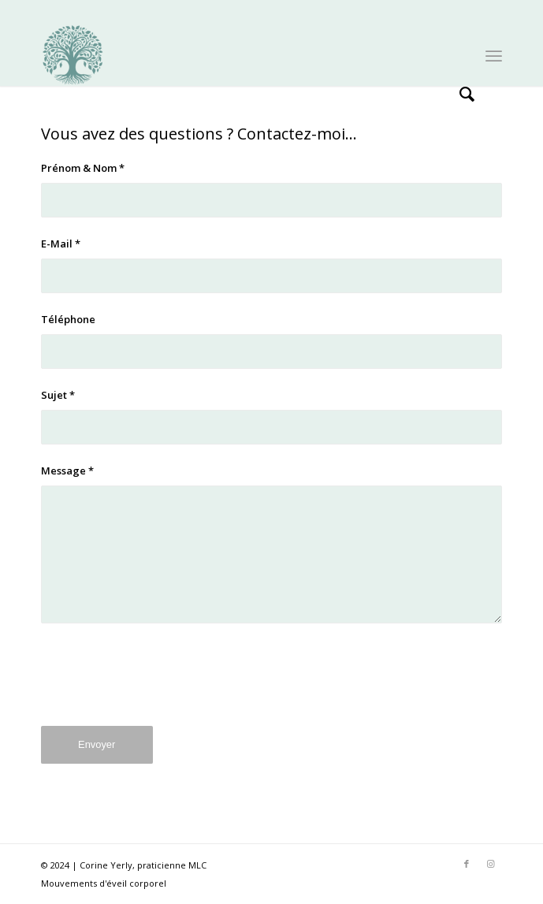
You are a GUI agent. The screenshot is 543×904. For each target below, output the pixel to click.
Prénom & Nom (83, 168)
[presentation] (161, 686)
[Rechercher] (459, 54)
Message (67, 470)
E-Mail (60, 243)
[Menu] (493, 54)
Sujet (58, 395)
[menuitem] (459, 54)
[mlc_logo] (226, 54)
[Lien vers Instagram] (490, 864)
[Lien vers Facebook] (466, 864)
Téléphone (68, 319)
